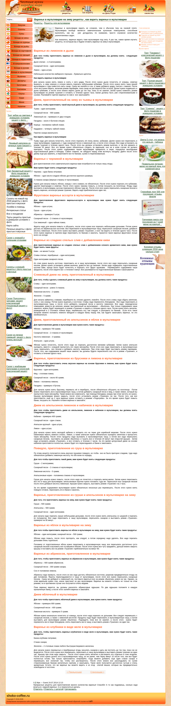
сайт (90, 701)
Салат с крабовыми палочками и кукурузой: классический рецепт (18, 368)
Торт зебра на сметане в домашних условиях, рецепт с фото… (20, 117)
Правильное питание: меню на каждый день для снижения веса (152, 166)
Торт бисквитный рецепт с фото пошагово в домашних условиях (20, 173)
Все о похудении (15, 214)
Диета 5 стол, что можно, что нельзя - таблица (152, 141)
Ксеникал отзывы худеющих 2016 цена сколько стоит (152, 249)
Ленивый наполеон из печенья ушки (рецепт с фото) (19, 145)
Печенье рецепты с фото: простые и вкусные (19, 230)
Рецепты (38, 23)
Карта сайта (12, 225)
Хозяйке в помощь (16, 207)
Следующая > (97, 672)
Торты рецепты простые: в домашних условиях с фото (19, 219)
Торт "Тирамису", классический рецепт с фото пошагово (152, 55)
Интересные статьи (16, 210)
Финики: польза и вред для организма (150, 45)
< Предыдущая (74, 672)
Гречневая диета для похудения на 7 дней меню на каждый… (152, 222)
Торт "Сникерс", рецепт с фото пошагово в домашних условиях (152, 111)
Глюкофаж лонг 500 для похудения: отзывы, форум (152, 194)
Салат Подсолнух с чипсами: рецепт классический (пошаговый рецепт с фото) (16, 303)
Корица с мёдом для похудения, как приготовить (152, 41)
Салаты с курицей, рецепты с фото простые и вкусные (18, 269)
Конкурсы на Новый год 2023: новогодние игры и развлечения (152, 32)
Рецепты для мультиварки (57, 23)
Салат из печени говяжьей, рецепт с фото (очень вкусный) (18, 337)
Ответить (37, 689)
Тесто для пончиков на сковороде (152, 39)
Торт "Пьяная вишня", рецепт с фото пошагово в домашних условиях (153, 83)
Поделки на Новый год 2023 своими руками (150, 36)
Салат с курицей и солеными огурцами (16, 239)
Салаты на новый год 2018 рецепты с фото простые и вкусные (17, 201)
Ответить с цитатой (53, 689)
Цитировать (70, 689)
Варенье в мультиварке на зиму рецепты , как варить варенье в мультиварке (80, 19)
